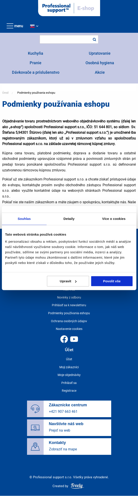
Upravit (68, 281)
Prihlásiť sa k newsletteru (69, 305)
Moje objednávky (69, 375)
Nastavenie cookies (69, 329)
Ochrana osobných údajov (69, 321)
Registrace (69, 390)
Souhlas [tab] (24, 219)
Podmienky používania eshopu (36, 92)
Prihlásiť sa (69, 383)
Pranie (35, 62)
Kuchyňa (35, 53)
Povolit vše (112, 281)
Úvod (5, 92)
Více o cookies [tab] (114, 219)
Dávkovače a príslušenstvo (35, 72)
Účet (69, 359)
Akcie (100, 72)
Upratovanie (100, 53)
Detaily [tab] (69, 219)
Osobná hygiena (100, 62)
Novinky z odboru (69, 297)
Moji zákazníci (69, 367)
